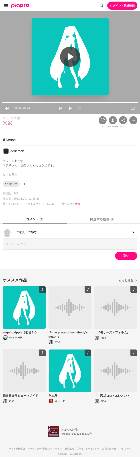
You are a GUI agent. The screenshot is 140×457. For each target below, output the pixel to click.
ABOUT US (76, 454)
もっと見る (128, 280)
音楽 (78, 203)
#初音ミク (11, 183)
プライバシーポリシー (88, 448)
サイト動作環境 (17, 448)
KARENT (62, 454)
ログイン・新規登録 (122, 5)
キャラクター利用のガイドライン (45, 448)
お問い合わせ (109, 448)
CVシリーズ (125, 448)
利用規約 (69, 448)
